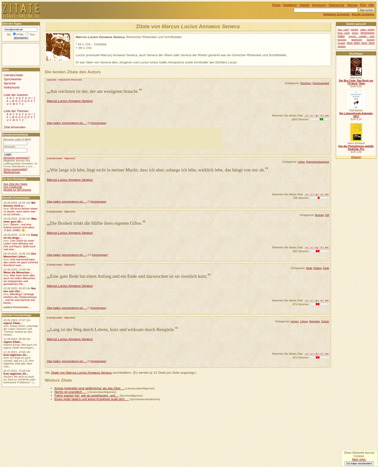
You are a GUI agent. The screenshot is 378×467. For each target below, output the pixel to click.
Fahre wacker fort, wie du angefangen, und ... (86, 395)
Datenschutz (336, 5)
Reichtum (305, 83)
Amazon (356, 157)
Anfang (317, 268)
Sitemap (352, 5)
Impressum (319, 5)
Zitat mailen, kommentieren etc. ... (67, 123)
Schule (325, 321)
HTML (20, 34)
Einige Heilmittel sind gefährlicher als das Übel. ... (89, 388)
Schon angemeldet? (15, 169)
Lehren (304, 321)
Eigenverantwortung (317, 161)
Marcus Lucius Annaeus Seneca (70, 101)
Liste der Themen (16, 111)
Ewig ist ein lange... (20, 236)
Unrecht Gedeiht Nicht (362, 36)
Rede (309, 268)
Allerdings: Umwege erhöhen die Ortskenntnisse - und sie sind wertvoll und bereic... (20, 298)
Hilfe (371, 5)
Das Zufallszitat (12, 186)
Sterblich (342, 46)
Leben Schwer (367, 29)
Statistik (304, 5)
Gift (327, 215)
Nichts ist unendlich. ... (70, 392)
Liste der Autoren (16, 95)
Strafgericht (356, 40)
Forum (276, 5)
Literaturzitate (54, 158)
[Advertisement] (134, 138)
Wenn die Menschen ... (18, 272)
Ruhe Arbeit (344, 33)
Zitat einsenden (15, 127)
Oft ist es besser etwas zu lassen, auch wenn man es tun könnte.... (20, 211)
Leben (301, 161)
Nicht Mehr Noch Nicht (361, 43)
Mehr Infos (358, 459)
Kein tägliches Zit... (15, 354)
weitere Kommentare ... (17, 307)
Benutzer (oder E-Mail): (17, 139)
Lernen (294, 321)
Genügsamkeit (320, 83)
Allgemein (69, 158)
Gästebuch (290, 5)
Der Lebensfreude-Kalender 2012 (356, 115)
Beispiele (314, 321)
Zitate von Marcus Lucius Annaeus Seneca (81, 372)
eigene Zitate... (12, 323)
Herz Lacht (343, 29)
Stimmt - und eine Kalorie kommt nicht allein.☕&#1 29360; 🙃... (19, 227)
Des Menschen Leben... (19, 255)
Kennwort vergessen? (16, 157)
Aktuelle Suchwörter (363, 14)
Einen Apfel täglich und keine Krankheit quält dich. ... (91, 399)
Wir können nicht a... (19, 204)
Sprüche (51, 79)
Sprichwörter (12, 79)
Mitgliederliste (11, 172)
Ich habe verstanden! (359, 463)
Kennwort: (9, 146)
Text (32, 34)
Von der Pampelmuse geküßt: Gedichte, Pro (356, 147)
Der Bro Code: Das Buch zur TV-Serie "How (356, 82)
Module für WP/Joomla (17, 189)
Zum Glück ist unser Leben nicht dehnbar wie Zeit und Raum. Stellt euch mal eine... (19, 245)
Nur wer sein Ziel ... (19, 290)
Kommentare (98, 123)
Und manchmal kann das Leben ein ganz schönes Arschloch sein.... (20, 262)
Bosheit (319, 215)
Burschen (342, 40)
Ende (326, 268)
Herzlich (354, 29)
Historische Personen (70, 79)
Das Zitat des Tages (15, 184)
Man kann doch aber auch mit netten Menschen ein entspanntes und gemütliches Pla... (19, 279)
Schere (355, 33)
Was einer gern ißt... (20, 220)
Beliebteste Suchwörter (336, 14)
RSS (363, 5)
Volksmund (11, 87)
